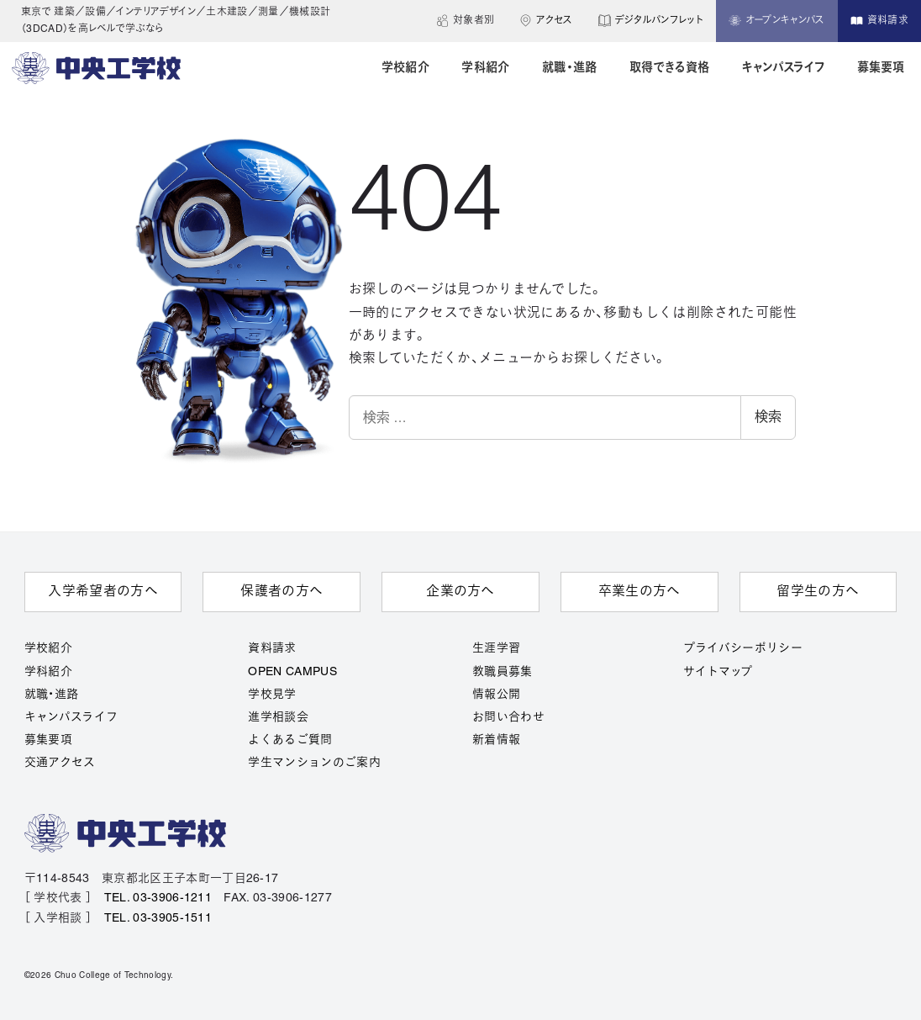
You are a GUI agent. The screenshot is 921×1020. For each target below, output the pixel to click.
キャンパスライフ (71, 717)
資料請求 (272, 648)
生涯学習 (496, 648)
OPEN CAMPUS (292, 672)
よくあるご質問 (290, 740)
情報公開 (496, 695)
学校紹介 (48, 648)
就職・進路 (51, 695)
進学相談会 (278, 717)
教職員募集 (502, 672)
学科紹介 (48, 672)
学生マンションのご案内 (314, 763)
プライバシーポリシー (743, 648)
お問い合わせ (508, 717)
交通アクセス (60, 763)
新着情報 (496, 740)
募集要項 (48, 740)
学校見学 (272, 695)
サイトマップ (718, 672)
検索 (768, 417)
